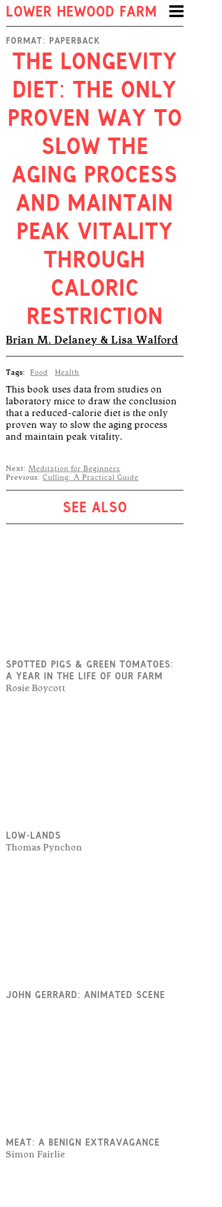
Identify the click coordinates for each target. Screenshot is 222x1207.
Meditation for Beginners (74, 468)
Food (39, 372)
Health (67, 372)
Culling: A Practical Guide (91, 477)
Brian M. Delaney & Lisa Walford (92, 339)
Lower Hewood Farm (81, 13)
